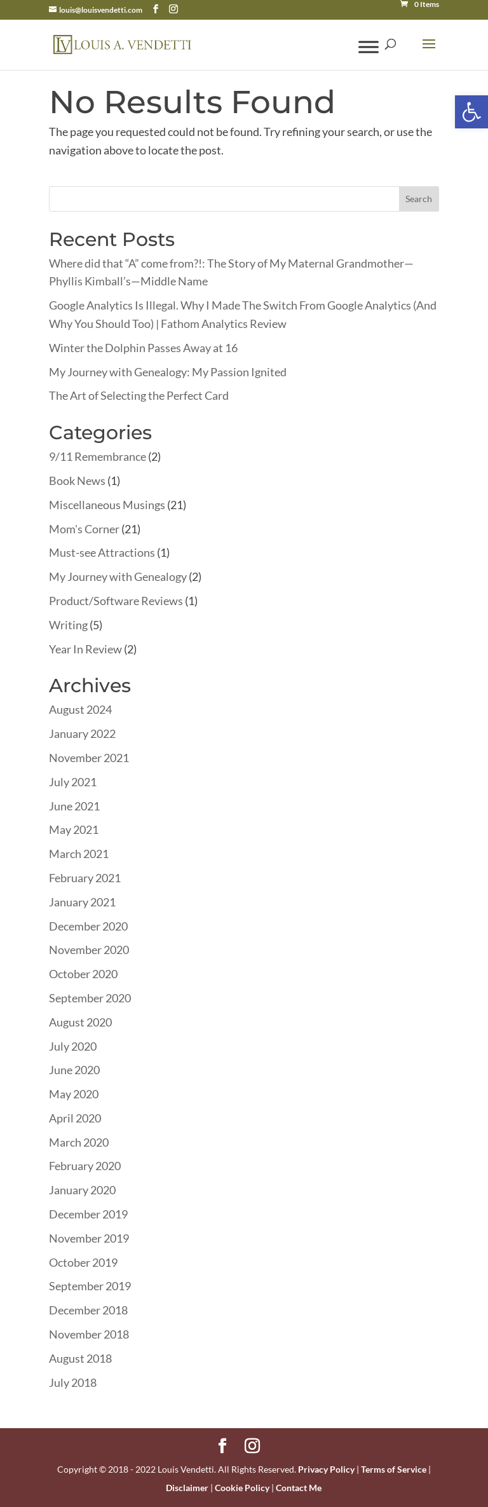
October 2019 (83, 1262)
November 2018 (89, 1334)
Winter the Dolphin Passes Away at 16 (143, 348)
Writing (68, 625)
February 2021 (85, 878)
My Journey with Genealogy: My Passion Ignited (168, 372)
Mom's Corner (84, 529)
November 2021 (89, 758)
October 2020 (83, 974)
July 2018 (73, 1382)
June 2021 (74, 806)
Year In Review (85, 649)
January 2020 (82, 1190)
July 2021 (73, 782)
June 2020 (74, 1070)
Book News (77, 481)
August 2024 (80, 709)
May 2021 (73, 829)
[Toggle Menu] (368, 47)
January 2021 (82, 902)
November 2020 (89, 950)
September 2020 (90, 998)
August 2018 (80, 1358)
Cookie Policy (242, 1487)
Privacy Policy (326, 1469)
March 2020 (79, 1142)
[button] (471, 111)
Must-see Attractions (102, 552)
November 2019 (89, 1238)
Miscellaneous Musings (107, 505)
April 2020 (75, 1118)
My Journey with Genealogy (118, 576)
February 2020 (85, 1166)
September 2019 (90, 1286)
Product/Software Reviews (116, 601)
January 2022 (82, 733)
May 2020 (73, 1094)
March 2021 (79, 854)
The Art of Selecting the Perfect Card (139, 395)
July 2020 (73, 1046)
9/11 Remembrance (97, 456)
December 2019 (88, 1214)
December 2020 (88, 926)
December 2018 (88, 1310)
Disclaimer (187, 1487)
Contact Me (299, 1487)
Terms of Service (393, 1469)
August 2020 (80, 1022)
